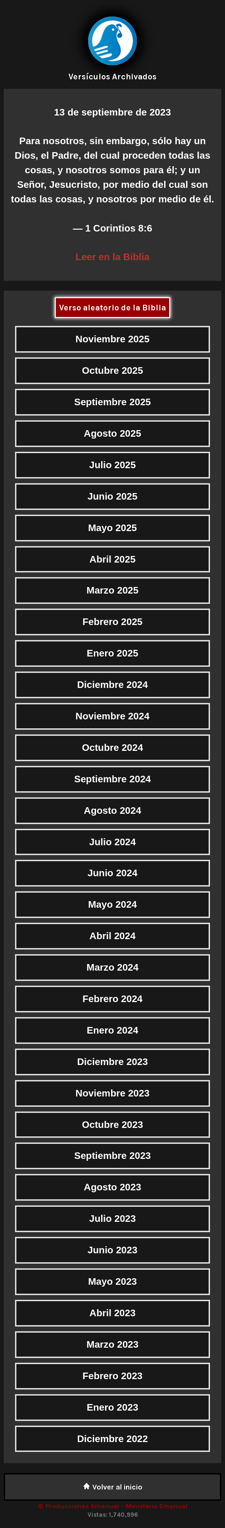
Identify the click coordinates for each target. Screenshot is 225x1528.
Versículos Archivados (112, 76)
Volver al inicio (112, 1486)
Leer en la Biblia (112, 256)
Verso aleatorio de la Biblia (112, 307)
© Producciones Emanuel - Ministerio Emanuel (113, 1506)
